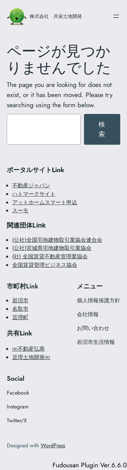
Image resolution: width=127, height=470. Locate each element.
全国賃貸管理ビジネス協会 (44, 265)
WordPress (53, 445)
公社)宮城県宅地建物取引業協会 (52, 248)
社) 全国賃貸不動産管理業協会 (51, 256)
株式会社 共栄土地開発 (56, 16)
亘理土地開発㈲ (31, 357)
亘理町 (20, 317)
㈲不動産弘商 (28, 349)
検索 (102, 129)
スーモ (20, 210)
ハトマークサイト (34, 194)
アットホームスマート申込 (44, 202)
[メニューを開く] (116, 16)
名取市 (20, 309)
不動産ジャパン (31, 185)
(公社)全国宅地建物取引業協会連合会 (57, 240)
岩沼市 (20, 300)
